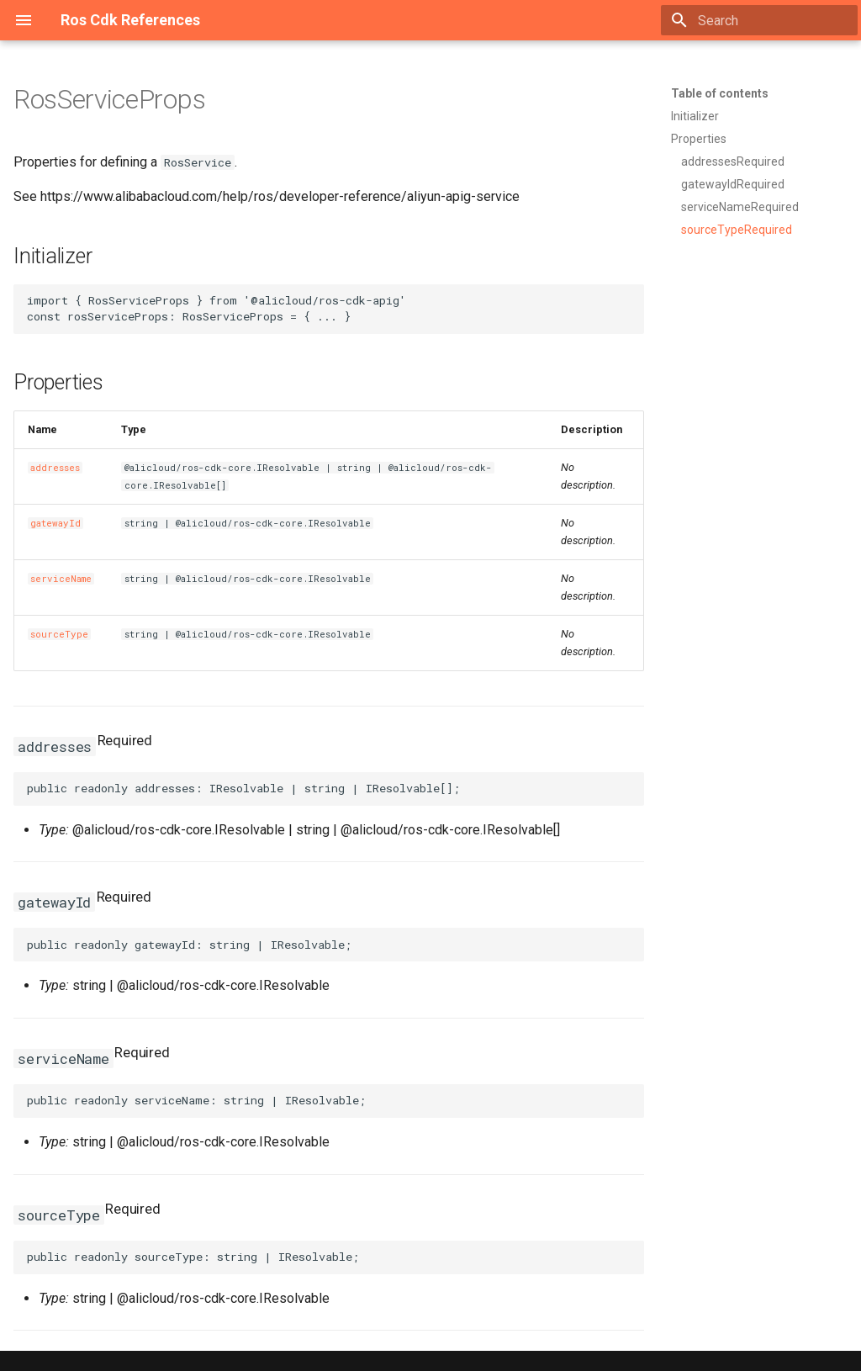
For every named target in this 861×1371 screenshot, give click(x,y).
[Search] (759, 20)
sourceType (59, 634)
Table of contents (720, 93)
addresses (55, 468)
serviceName (61, 579)
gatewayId (55, 523)
